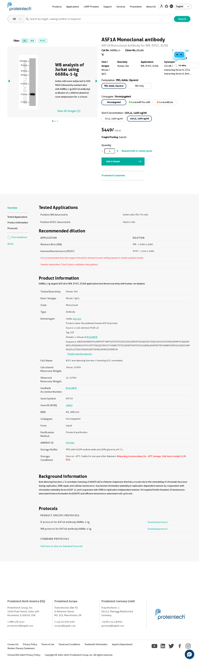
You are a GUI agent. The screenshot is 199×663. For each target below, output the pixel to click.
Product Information (17, 222)
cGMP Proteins (91, 6)
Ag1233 (77, 318)
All (24, 40)
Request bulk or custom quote (136, 151)
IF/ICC (43, 40)
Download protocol (157, 522)
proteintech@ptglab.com (20, 625)
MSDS (10, 244)
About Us (151, 6)
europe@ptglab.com (65, 625)
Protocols (12, 228)
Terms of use (47, 644)
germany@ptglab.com (112, 625)
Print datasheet (17, 237)
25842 (69, 405)
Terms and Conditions (69, 644)
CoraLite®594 (165, 102)
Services (120, 6)
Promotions (136, 6)
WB (32, 40)
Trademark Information (95, 644)
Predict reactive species (79, 354)
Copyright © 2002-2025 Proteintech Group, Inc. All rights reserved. (79, 655)
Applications (72, 6)
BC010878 (92, 337)
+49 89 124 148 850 (111, 621)
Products (57, 6)
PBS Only (139, 86)
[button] (189, 654)
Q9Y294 (70, 442)
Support (107, 6)
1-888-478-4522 (15, 621)
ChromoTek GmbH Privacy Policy (23, 655)
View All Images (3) (68, 111)
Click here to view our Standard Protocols (61, 546)
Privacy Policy (30, 644)
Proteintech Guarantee (113, 175)
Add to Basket (113, 161)
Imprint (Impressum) (122, 644)
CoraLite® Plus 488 (139, 102)
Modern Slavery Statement (21, 648)
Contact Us (12, 644)
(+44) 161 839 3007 (64, 621)
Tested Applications (17, 217)
